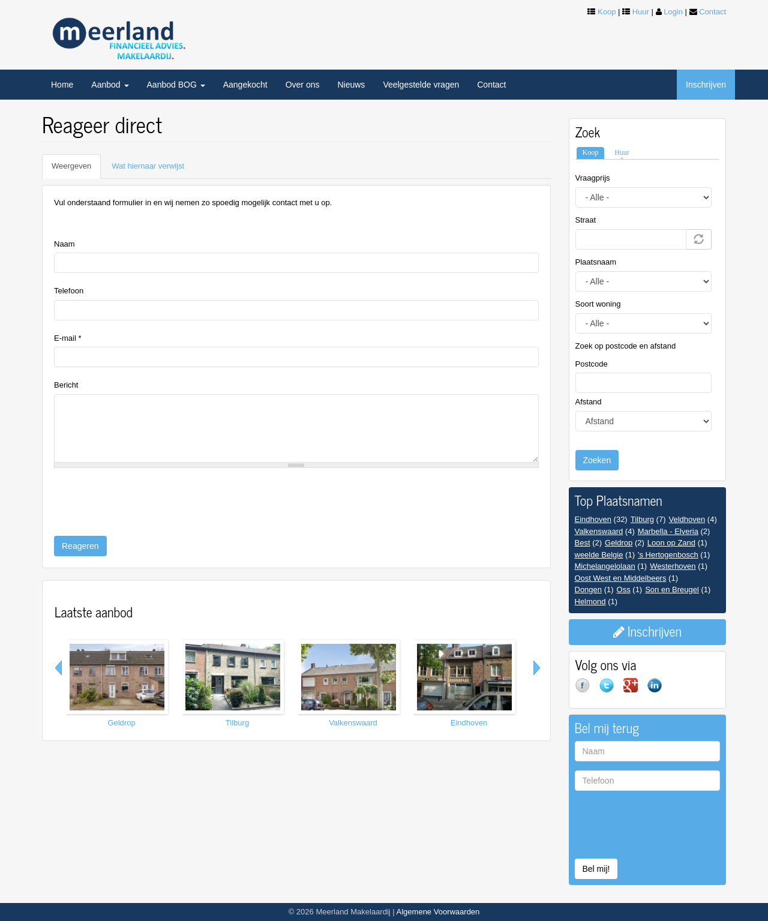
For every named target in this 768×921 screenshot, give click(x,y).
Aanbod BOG (176, 84)
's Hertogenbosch (668, 554)
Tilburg (237, 722)
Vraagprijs (592, 177)
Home (62, 84)
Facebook (587, 690)
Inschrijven (706, 84)
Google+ (635, 690)
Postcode (591, 363)
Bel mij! (596, 869)
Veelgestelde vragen (421, 84)
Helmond (590, 601)
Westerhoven (672, 566)
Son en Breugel (672, 589)
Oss (624, 589)
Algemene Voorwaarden (438, 911)
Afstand (588, 401)
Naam (64, 243)
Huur (640, 11)
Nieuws (351, 84)
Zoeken (597, 460)
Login (673, 11)
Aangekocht (245, 84)
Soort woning (598, 303)
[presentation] (145, 500)
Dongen (588, 589)
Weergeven (76, 170)
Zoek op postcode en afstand (625, 345)
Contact (712, 11)
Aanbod (109, 84)
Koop (607, 11)
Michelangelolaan (605, 566)
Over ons (303, 84)
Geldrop (121, 722)
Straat (585, 219)
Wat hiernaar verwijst (148, 165)
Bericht (66, 384)
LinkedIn (659, 690)
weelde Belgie (599, 554)
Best (582, 542)
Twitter (611, 690)
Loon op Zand (671, 542)
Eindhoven (469, 722)
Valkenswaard (353, 722)
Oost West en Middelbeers (621, 578)
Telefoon (68, 290)
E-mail (68, 338)
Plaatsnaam (596, 261)
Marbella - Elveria (668, 531)
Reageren (80, 546)
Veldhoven (686, 519)
